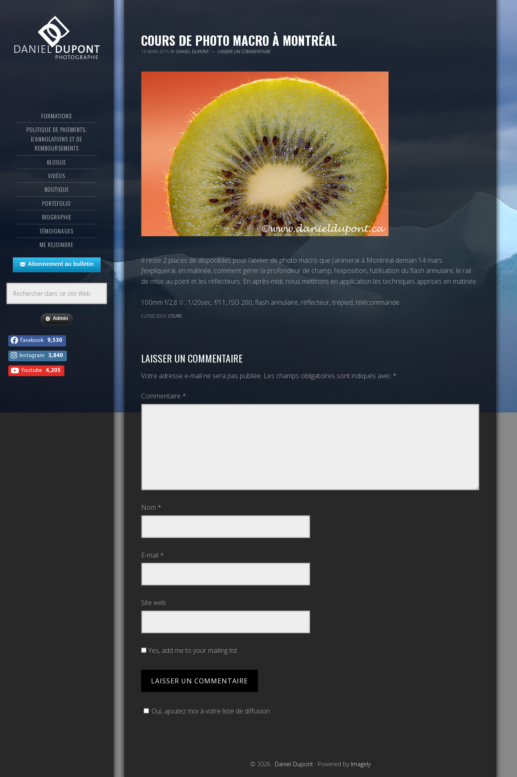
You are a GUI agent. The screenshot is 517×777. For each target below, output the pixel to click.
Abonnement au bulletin (57, 264)
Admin (56, 319)
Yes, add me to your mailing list (189, 650)
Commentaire (163, 395)
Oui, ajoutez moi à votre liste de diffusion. (206, 711)
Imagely (361, 764)
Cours (175, 316)
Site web (153, 602)
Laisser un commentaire (244, 51)
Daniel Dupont (57, 39)
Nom (151, 507)
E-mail (152, 555)
